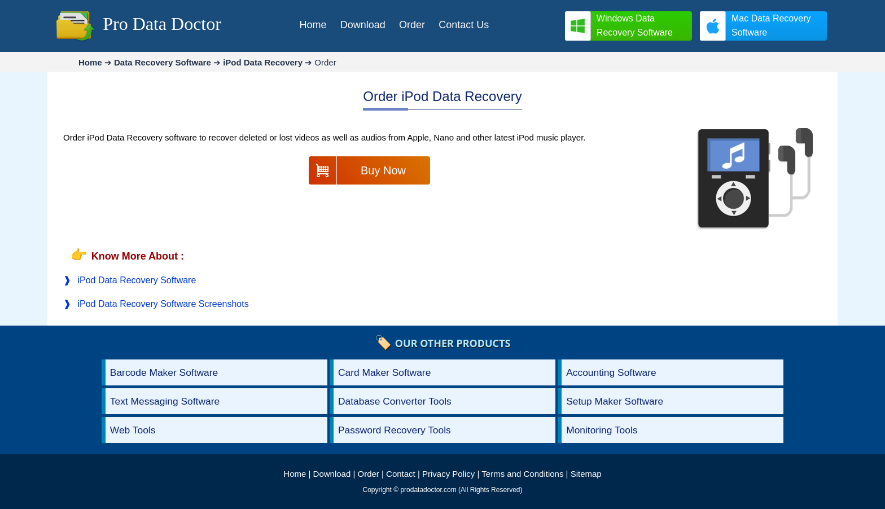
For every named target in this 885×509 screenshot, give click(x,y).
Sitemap (586, 474)
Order (368, 474)
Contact (400, 474)
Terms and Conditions (522, 474)
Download (332, 474)
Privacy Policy (448, 474)
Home (294, 474)
